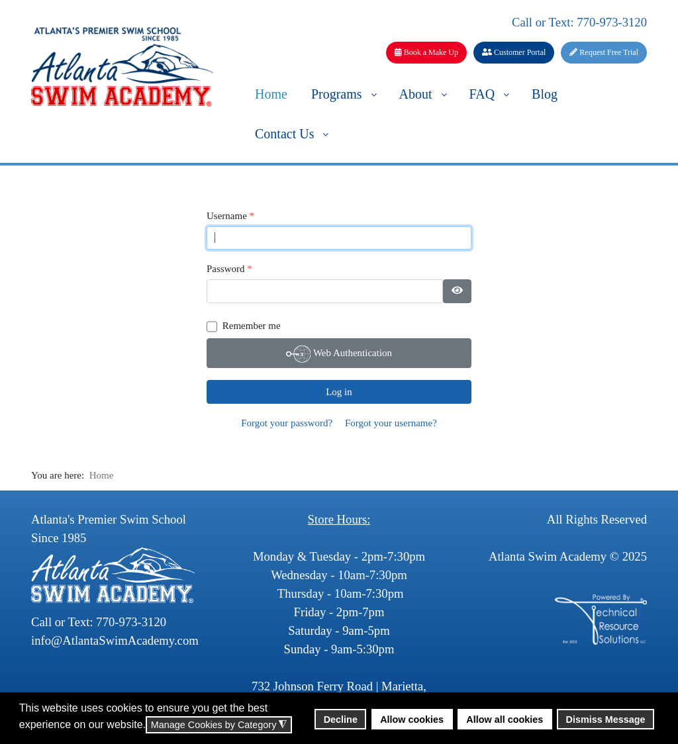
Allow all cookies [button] (504, 719)
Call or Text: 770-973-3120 (579, 22)
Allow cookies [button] (412, 719)
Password (229, 269)
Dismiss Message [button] (606, 719)
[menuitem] (271, 93)
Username (230, 216)
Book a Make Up (426, 52)
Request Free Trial (603, 52)
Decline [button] (341, 719)
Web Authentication (339, 354)
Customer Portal (514, 52)
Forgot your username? (391, 423)
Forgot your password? (286, 423)
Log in (339, 392)
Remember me (251, 325)
